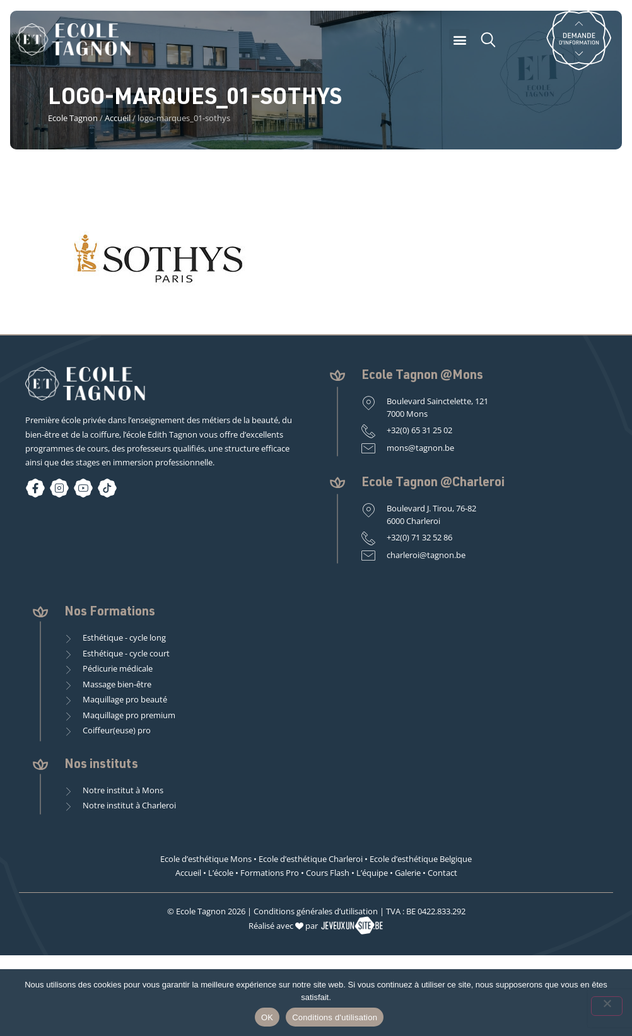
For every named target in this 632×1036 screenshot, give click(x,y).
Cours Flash (327, 872)
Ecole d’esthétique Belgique (421, 858)
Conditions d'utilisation (334, 1017)
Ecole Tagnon (73, 118)
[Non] (607, 1006)
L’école (220, 872)
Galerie (408, 872)
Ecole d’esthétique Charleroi (311, 858)
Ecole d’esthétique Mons (206, 858)
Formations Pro (269, 872)
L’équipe (372, 872)
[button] (459, 39)
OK (267, 1017)
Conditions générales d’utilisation (316, 911)
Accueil (118, 118)
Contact (442, 872)
